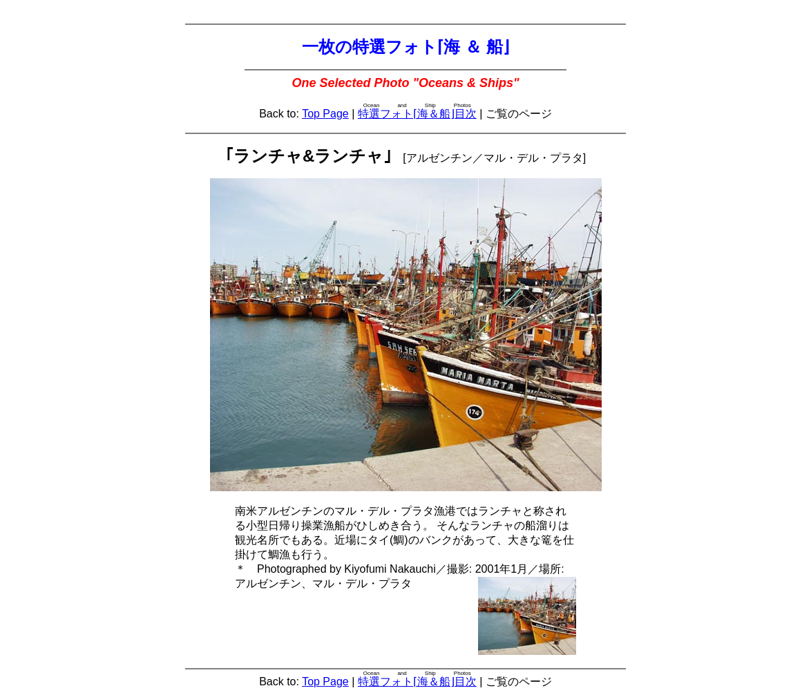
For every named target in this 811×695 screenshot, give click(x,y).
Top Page (325, 114)
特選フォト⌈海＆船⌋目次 (417, 114)
